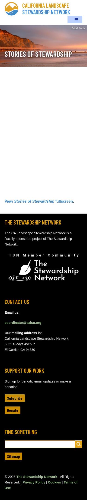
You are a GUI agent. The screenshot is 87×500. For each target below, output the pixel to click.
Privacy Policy (34, 482)
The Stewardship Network (36, 477)
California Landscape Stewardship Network (46, 8)
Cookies (54, 482)
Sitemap (13, 456)
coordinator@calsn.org (23, 323)
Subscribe (15, 398)
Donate (12, 410)
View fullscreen (39, 201)
